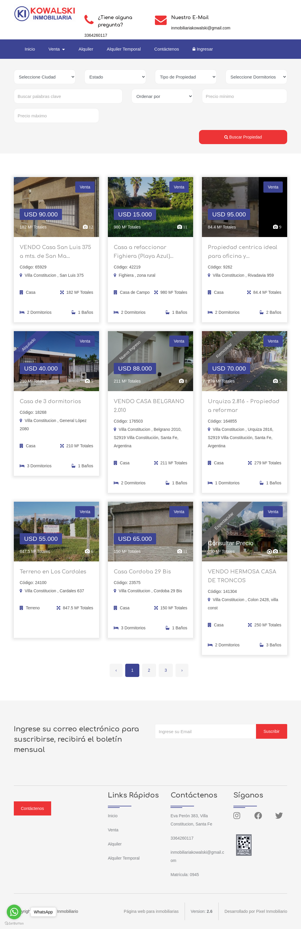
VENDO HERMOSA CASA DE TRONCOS (242, 580)
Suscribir (272, 731)
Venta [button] (55, 48)
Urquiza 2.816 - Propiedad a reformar (244, 409)
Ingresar (203, 48)
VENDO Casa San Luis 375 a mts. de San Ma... (55, 255)
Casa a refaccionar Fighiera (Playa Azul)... (143, 255)
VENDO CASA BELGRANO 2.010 (149, 409)
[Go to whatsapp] (14, 912)
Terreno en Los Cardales (53, 575)
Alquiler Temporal (124, 48)
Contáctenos (166, 48)
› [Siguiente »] (182, 670)
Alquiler (85, 48)
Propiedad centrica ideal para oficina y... (242, 255)
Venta (113, 830)
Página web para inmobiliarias (151, 911)
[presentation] (199, 750)
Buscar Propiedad (243, 137)
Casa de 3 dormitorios (50, 405)
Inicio (30, 48)
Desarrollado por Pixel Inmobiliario (256, 911)
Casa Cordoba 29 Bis (142, 575)
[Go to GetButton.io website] (14, 923)
